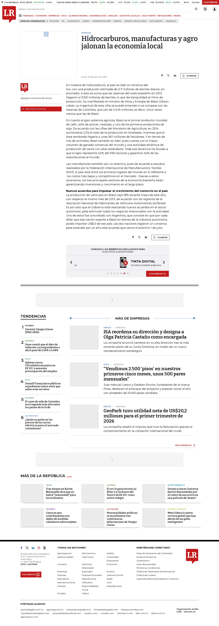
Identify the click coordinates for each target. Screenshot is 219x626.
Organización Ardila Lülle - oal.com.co (187, 610)
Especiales (87, 571)
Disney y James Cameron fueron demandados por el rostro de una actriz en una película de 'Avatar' (183, 493)
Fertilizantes (156, 21)
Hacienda (29, 326)
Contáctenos (143, 560)
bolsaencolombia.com (132, 609)
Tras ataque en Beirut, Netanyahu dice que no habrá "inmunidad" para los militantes (61, 493)
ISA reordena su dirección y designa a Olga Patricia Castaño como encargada (145, 334)
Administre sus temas (34, 109)
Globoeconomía (115, 575)
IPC (63, 21)
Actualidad (112, 509)
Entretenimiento (176, 485)
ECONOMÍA (41, 15)
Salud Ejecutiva (114, 586)
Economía (112, 564)
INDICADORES (164, 15)
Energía (117, 21)
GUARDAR (189, 76)
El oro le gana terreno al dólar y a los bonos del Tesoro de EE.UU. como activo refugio (121, 493)
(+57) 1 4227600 (29, 564)
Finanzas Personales (92, 575)
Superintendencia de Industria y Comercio (158, 579)
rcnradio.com (107, 613)
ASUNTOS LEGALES (129, 15)
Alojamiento (74, 21)
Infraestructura (89, 579)
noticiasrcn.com (125, 613)
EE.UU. (28, 359)
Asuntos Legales (65, 557)
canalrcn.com (91, 613)
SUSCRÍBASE (210, 2)
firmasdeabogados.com (106, 609)
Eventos (111, 571)
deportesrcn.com (29, 617)
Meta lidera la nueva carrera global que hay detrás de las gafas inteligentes (182, 517)
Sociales (61, 593)
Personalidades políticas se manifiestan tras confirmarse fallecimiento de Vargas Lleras (122, 518)
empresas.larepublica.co (78, 609)
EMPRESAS (54, 15)
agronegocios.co (54, 609)
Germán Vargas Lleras (135, 21)
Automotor (31, 416)
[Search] (196, 9)
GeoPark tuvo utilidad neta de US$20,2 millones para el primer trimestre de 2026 (145, 416)
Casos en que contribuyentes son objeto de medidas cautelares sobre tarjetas (61, 517)
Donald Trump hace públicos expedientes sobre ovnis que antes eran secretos (43, 386)
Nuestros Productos (146, 557)
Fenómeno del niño (101, 21)
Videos (85, 593)
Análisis (110, 553)
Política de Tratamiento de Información (156, 571)
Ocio (109, 582)
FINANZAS (28, 15)
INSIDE (177, 15)
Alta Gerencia (88, 553)
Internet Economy (177, 509)
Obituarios (87, 582)
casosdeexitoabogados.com (35, 613)
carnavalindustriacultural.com (66, 613)
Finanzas (61, 575)
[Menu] (20, 16)
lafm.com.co (142, 613)
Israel (49, 485)
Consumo (62, 564)
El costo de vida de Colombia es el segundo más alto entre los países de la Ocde (42, 404)
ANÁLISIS (113, 15)
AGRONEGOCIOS (98, 15)
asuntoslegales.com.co (32, 609)
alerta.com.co (158, 613)
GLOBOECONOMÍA (78, 15)
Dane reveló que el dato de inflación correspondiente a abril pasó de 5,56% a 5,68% (42, 347)
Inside (110, 579)
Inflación (54, 21)
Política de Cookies (146, 575)
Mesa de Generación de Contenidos (154, 553)
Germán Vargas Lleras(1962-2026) (39, 331)
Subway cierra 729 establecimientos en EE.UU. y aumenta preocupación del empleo (41, 367)
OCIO (64, 15)
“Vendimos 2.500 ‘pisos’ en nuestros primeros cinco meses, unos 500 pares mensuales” (144, 374)
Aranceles (171, 21)
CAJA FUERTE (148, 15)
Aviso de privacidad (146, 564)
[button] (70, 263)
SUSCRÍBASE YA (157, 273)
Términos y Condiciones (148, 568)
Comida (86, 21)
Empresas (62, 571)
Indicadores (63, 579)
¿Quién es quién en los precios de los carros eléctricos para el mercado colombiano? (42, 424)
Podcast (61, 586)
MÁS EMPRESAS (183, 445)
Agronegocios (64, 553)
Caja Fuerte (88, 557)
